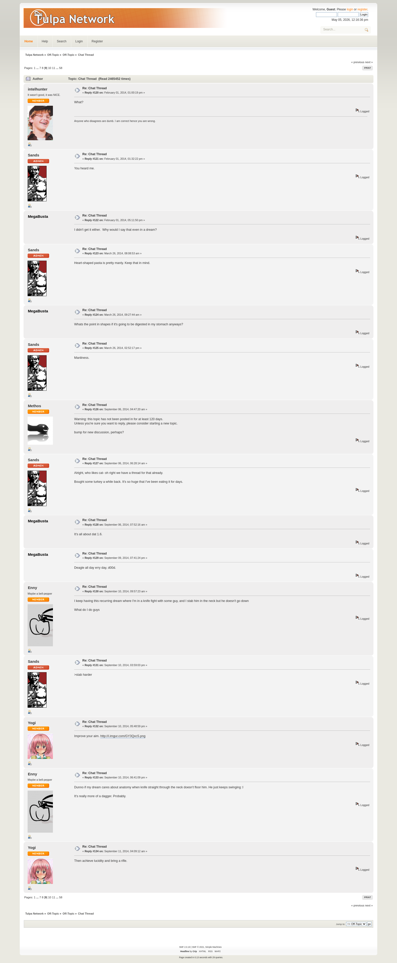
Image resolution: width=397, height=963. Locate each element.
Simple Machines (213, 947)
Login (79, 41)
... (37, 67)
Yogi (32, 723)
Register (97, 41)
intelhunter (37, 89)
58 (60, 67)
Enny (32, 587)
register (362, 9)
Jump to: (340, 924)
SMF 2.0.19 (184, 947)
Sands (33, 155)
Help (45, 41)
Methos (34, 406)
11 (53, 67)
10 (49, 67)
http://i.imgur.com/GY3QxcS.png (122, 736)
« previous (357, 62)
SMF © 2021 (198, 947)
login (350, 9)
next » (369, 62)
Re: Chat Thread (94, 88)
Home (28, 41)
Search (61, 41)
